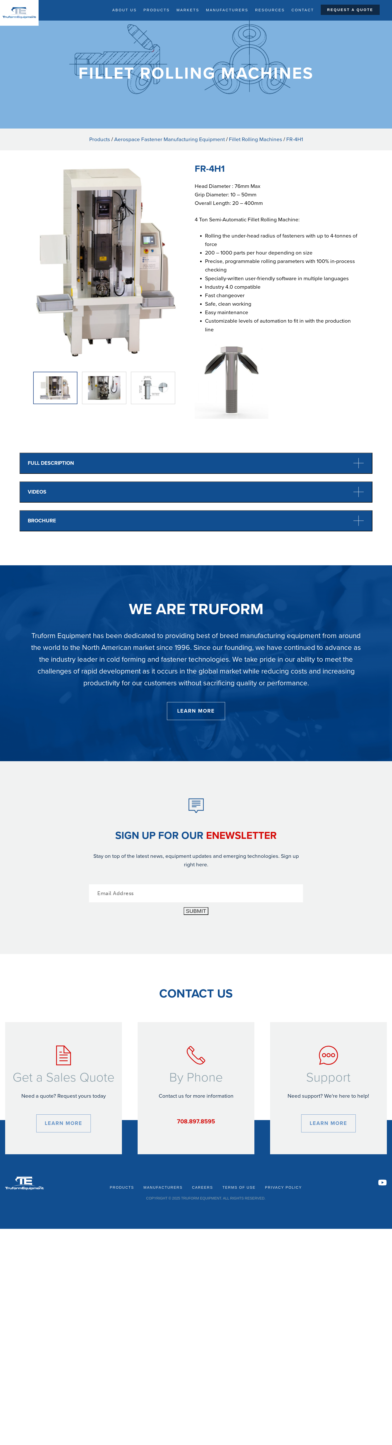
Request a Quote (350, 10)
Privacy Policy (283, 1187)
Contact (303, 10)
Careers (202, 1187)
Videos (196, 492)
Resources (270, 10)
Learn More (196, 711)
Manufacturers (227, 10)
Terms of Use (238, 1187)
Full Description (196, 463)
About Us (123, 10)
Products (156, 10)
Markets (187, 10)
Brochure (196, 521)
